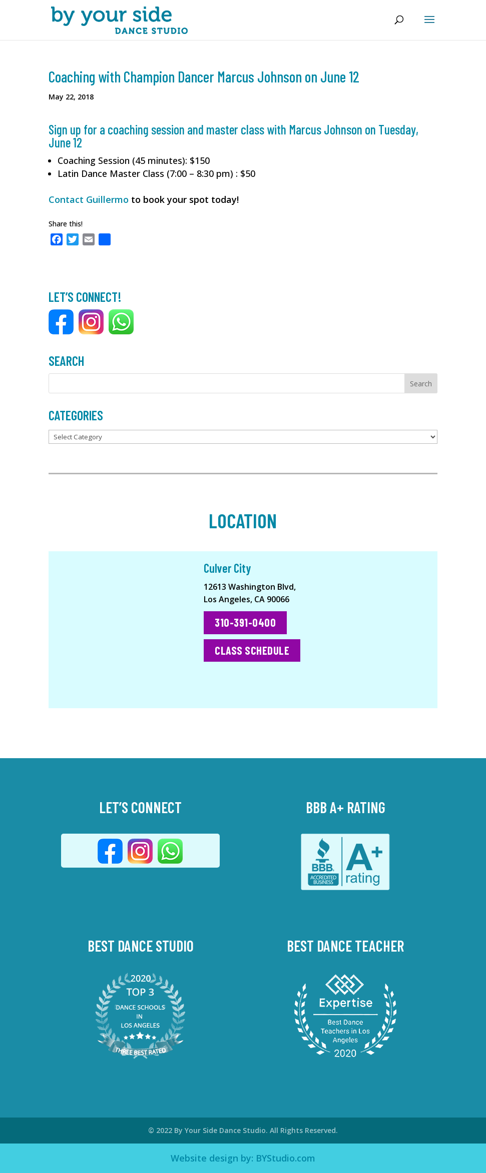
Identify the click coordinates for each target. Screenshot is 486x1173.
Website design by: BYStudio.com (243, 1158)
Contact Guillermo (89, 199)
